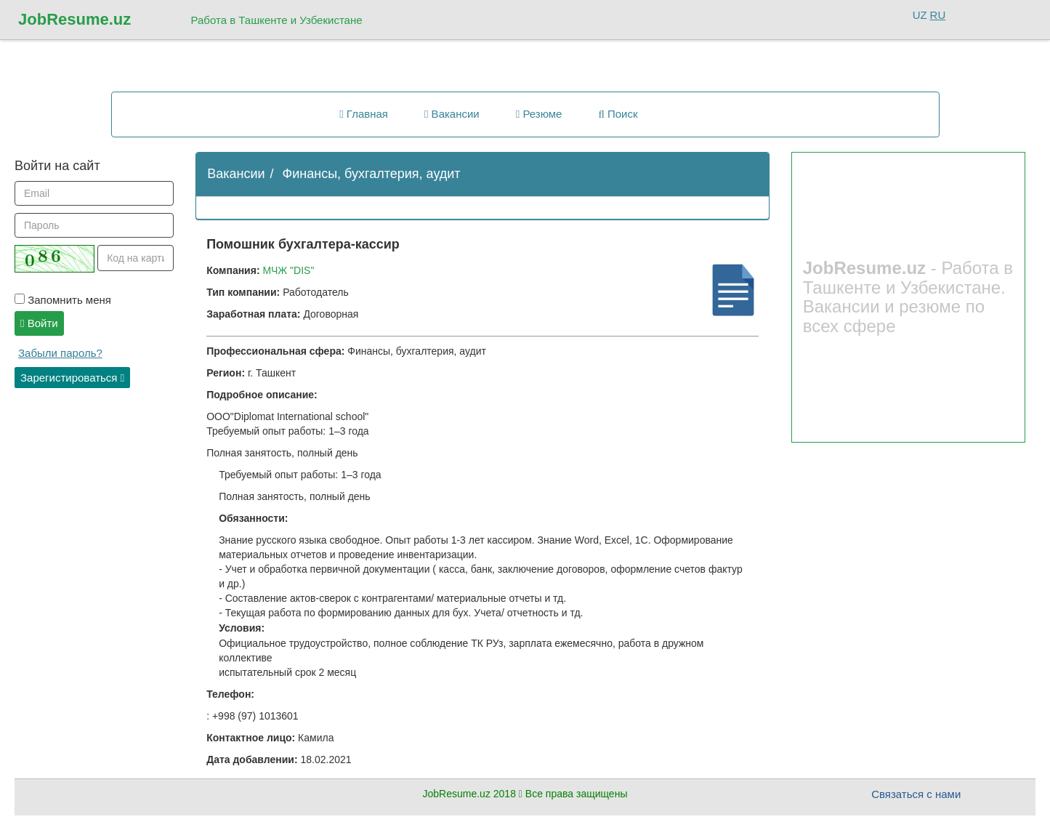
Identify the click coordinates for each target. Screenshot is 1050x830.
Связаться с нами (916, 794)
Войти (39, 323)
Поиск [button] (617, 114)
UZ (920, 15)
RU (938, 15)
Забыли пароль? (60, 353)
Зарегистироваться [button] (72, 377)
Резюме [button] (539, 114)
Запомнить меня (63, 300)
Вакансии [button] (452, 114)
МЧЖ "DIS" (288, 270)
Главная (363, 114)
